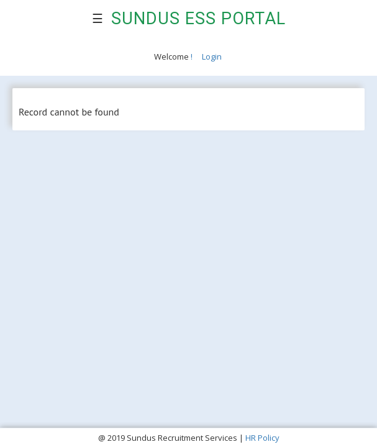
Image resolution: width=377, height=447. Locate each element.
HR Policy (262, 437)
